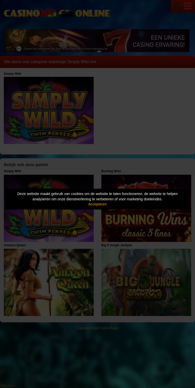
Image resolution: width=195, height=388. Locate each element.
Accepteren (97, 204)
